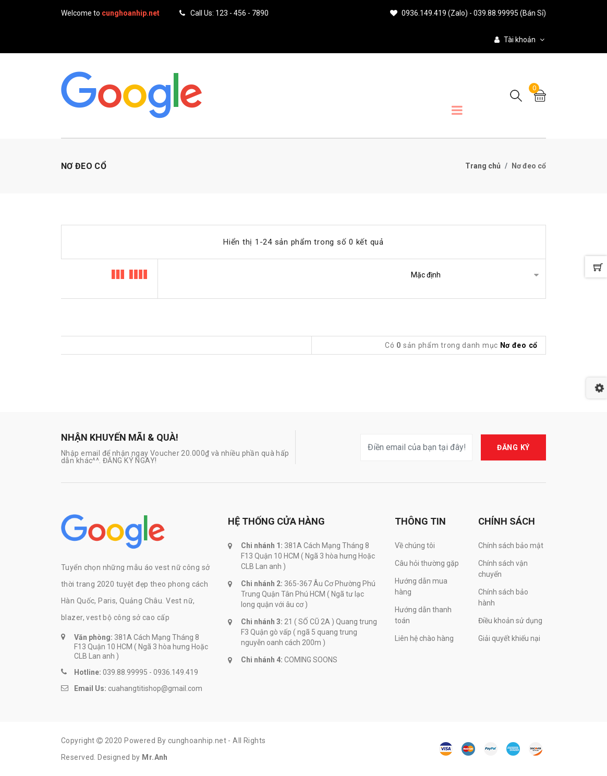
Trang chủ (483, 166)
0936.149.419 (175, 672)
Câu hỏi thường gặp (427, 563)
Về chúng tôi (415, 545)
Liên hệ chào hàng (424, 638)
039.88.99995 (125, 672)
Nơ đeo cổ (519, 345)
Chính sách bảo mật (510, 545)
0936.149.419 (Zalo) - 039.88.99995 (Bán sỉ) (468, 13)
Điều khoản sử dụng (510, 620)
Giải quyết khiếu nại (509, 638)
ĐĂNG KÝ (513, 447)
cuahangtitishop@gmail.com (155, 688)
